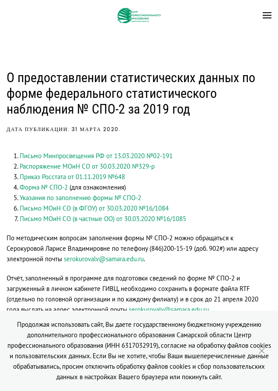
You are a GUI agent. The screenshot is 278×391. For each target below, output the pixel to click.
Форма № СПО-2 (44, 187)
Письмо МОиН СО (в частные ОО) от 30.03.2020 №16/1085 (103, 219)
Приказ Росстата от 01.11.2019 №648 (72, 177)
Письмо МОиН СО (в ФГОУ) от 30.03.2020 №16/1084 (94, 208)
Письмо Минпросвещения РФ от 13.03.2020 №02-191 (96, 156)
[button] (267, 15)
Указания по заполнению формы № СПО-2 (80, 198)
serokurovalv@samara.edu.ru (104, 259)
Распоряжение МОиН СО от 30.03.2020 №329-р (87, 166)
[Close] (262, 351)
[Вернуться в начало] (139, 15)
